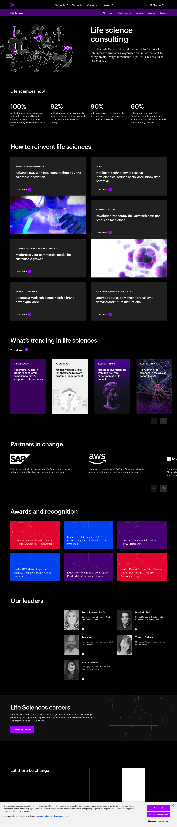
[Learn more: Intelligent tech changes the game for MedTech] (48, 301)
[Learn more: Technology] (129, 176)
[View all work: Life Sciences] (19, 350)
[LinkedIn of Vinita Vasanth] (83, 679)
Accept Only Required (158, 814)
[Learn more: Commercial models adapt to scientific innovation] (48, 258)
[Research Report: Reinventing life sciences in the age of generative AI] (154, 386)
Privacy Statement (60, 816)
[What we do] (61, 4)
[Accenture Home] (18, 5)
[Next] (163, 421)
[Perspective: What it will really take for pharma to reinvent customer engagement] (70, 386)
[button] (22, 729)
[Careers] (109, 4)
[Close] (173, 805)
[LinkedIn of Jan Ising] (83, 654)
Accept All (158, 808)
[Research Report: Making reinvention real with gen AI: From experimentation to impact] (112, 386)
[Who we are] (94, 4)
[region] (88, 814)
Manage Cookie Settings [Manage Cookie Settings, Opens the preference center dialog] (158, 821)
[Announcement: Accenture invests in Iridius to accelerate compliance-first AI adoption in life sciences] (28, 386)
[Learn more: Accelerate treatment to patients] (129, 301)
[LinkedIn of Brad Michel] (136, 629)
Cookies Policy (42, 816)
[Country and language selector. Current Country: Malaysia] (157, 5)
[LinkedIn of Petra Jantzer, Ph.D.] (83, 629)
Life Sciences (16, 12)
